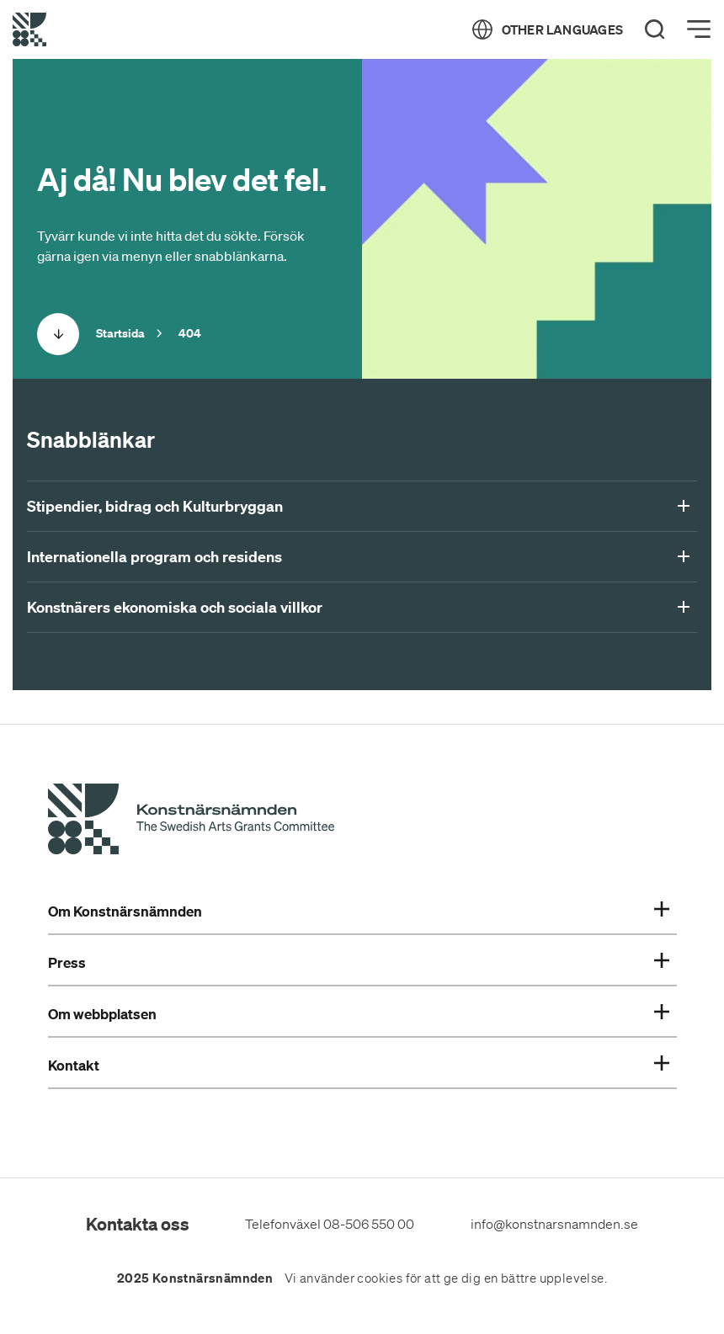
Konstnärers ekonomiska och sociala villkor (358, 607)
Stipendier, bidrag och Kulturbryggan (358, 506)
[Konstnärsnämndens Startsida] (191, 821)
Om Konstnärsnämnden (358, 911)
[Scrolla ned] (58, 334)
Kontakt (358, 1065)
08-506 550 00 (368, 1223)
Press (358, 963)
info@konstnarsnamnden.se (554, 1223)
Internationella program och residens (358, 557)
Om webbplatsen (358, 1014)
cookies (379, 1278)
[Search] (655, 29)
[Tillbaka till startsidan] (29, 29)
